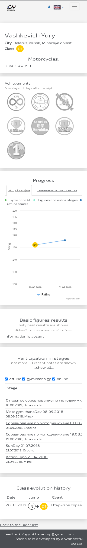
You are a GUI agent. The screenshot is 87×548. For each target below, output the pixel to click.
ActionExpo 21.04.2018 (27, 457)
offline (13, 379)
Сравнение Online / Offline (57, 190)
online (60, 379)
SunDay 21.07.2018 (23, 446)
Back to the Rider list (19, 525)
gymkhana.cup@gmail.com (49, 534)
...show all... (43, 367)
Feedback (12, 534)
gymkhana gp (36, 379)
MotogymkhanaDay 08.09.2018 (34, 412)
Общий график (19, 190)
